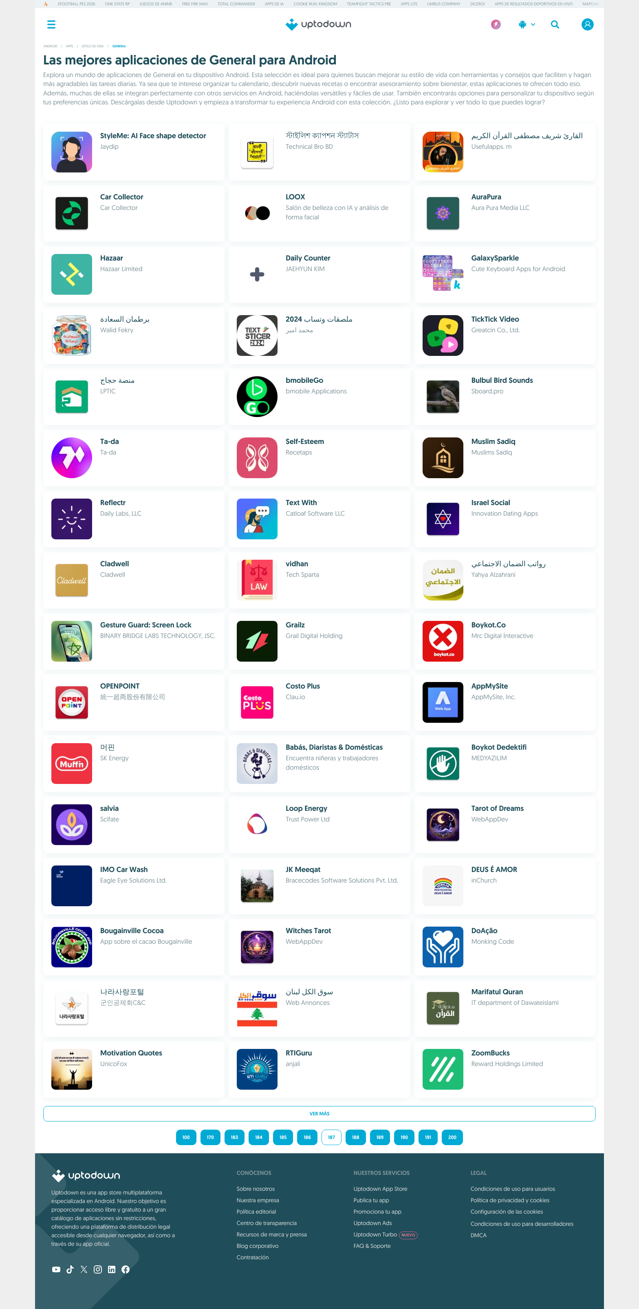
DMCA (479, 1235)
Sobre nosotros (256, 1188)
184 (258, 1137)
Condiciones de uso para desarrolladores (522, 1223)
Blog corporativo (258, 1245)
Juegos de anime (155, 4)
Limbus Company (444, 4)
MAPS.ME (591, 4)
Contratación (253, 1257)
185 (283, 1137)
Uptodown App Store (381, 1188)
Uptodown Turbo (386, 1234)
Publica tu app (371, 1200)
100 (186, 1137)
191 (428, 1137)
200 (452, 1137)
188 (355, 1137)
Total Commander (236, 4)
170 (210, 1137)
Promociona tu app (377, 1211)
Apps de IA (274, 4)
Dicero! (477, 4)
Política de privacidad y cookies (510, 1200)
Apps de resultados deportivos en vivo (534, 4)
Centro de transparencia (267, 1223)
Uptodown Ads (373, 1223)
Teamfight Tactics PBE (369, 4)
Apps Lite (409, 4)
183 (234, 1137)
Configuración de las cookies (507, 1211)
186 (307, 1137)
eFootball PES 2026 (76, 4)
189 (380, 1137)
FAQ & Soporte (372, 1245)
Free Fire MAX (195, 4)
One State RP (117, 4)
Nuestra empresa (258, 1200)
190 (404, 1137)
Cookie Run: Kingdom (315, 4)
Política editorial (256, 1211)
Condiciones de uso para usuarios (513, 1188)
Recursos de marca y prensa (272, 1234)
